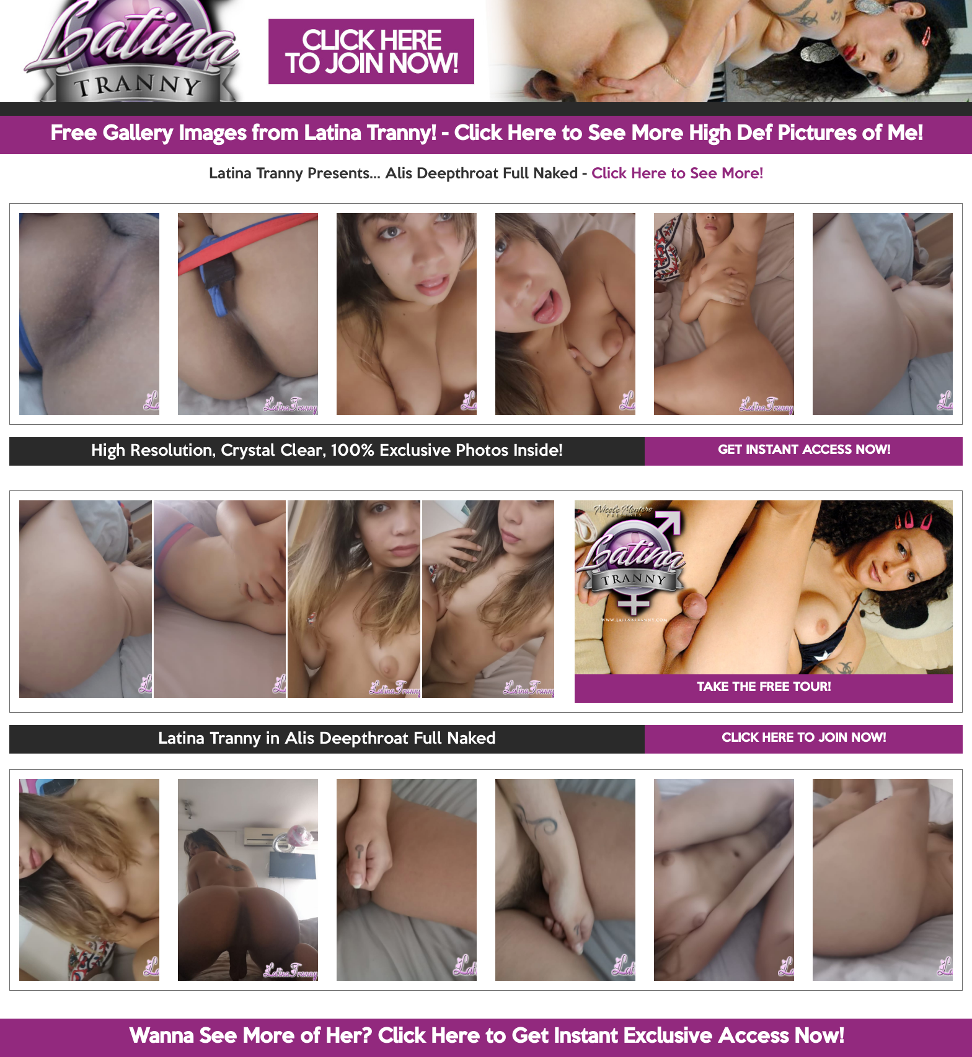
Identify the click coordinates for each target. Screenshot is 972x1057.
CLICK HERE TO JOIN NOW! (804, 738)
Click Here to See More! (677, 174)
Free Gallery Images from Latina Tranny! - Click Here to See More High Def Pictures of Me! (486, 134)
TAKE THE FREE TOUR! (764, 688)
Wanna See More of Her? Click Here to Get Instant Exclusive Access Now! (486, 1037)
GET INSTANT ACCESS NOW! (804, 450)
